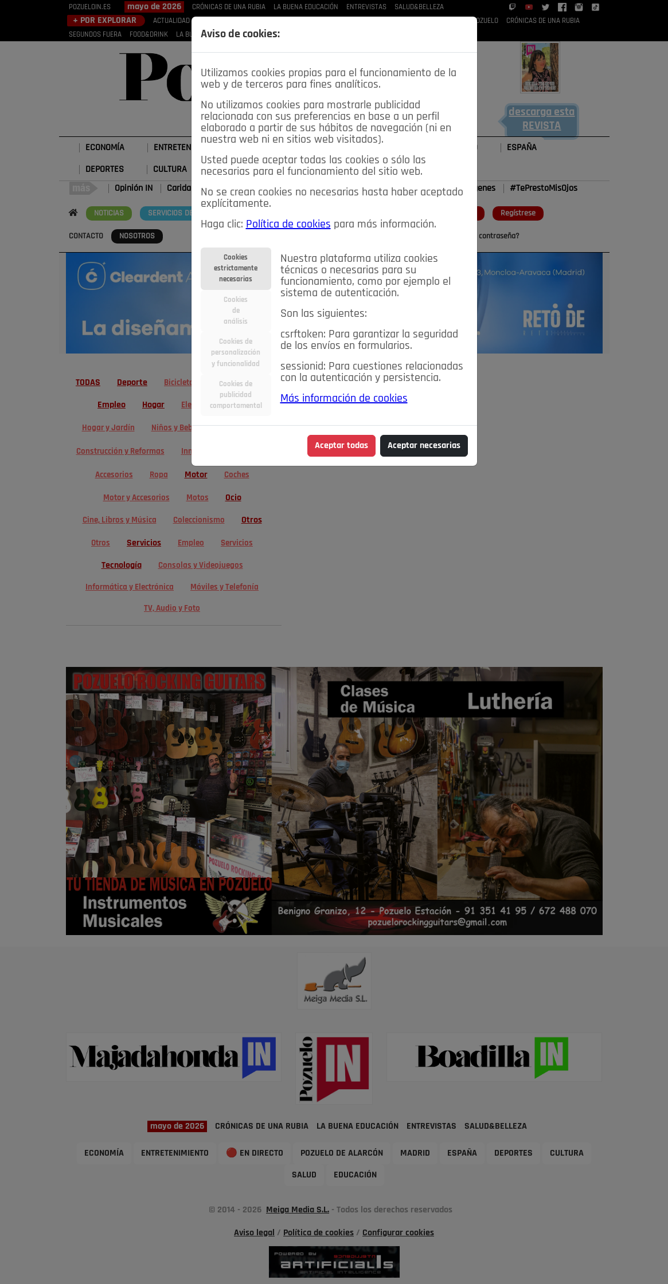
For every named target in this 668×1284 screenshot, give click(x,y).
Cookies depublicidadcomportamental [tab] (236, 395)
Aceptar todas (341, 445)
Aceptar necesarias (424, 445)
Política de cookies (288, 224)
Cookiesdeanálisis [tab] (236, 310)
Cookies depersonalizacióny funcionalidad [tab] (235, 352)
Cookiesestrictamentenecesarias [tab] (235, 268)
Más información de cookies (344, 399)
